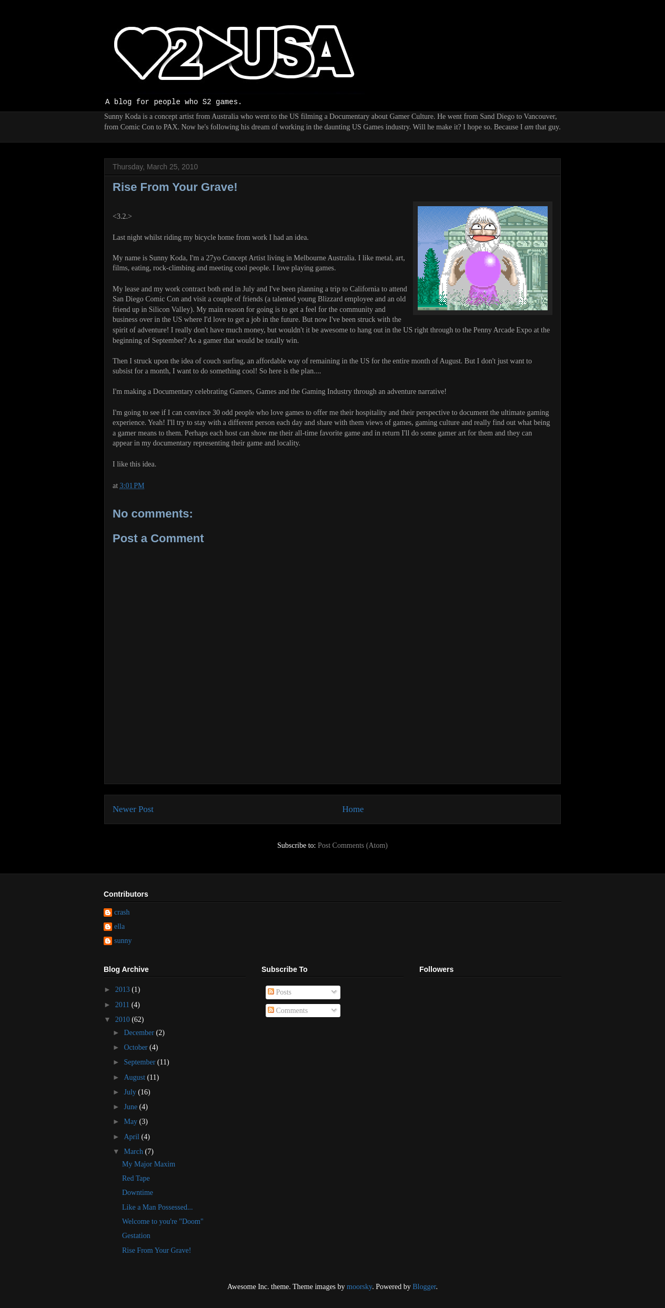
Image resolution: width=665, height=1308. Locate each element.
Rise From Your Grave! (156, 1250)
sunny (123, 941)
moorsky (359, 1287)
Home (353, 809)
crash (122, 912)
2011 (123, 1005)
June (131, 1107)
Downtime (137, 1193)
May (131, 1122)
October (136, 1047)
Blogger (424, 1287)
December (140, 1033)
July (131, 1092)
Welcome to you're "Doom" (163, 1221)
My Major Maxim (148, 1164)
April (132, 1137)
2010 (123, 1019)
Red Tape (136, 1178)
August (135, 1077)
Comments (288, 1011)
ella (119, 926)
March (134, 1151)
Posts (279, 992)
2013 (123, 989)
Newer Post (133, 809)
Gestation (136, 1236)
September (140, 1062)
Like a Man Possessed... (157, 1207)
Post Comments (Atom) (353, 845)
